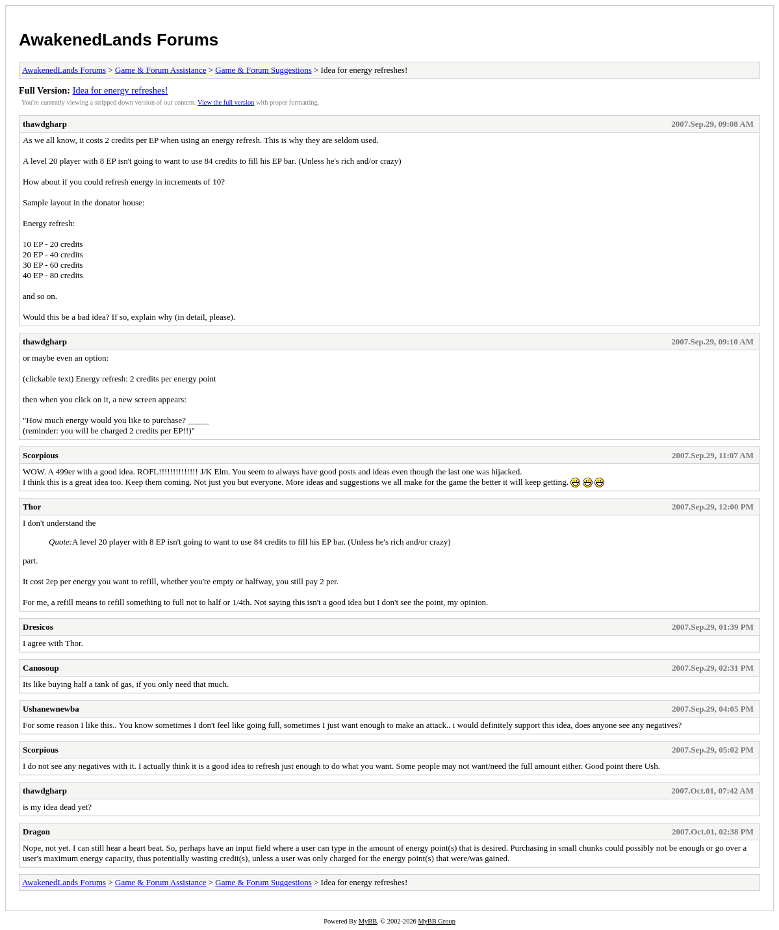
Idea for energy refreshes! (120, 90)
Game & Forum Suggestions (263, 70)
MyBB (368, 921)
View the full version (226, 102)
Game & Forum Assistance (160, 70)
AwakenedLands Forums (118, 39)
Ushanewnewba (51, 709)
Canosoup (41, 668)
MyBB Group (436, 921)
